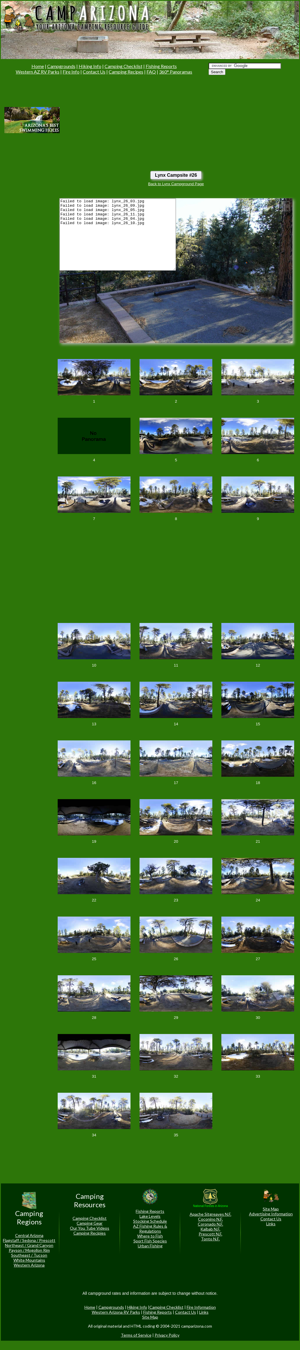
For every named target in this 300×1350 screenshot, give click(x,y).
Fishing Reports (161, 66)
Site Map (271, 1208)
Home (37, 66)
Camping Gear (90, 1223)
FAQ (151, 71)
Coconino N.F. (210, 1219)
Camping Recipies (89, 1233)
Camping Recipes (126, 71)
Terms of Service (136, 1335)
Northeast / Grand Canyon (29, 1245)
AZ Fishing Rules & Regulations (150, 1228)
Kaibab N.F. (210, 1228)
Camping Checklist (123, 66)
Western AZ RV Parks (37, 71)
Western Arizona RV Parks (116, 1312)
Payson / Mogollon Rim (29, 1250)
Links (271, 1223)
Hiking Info (90, 66)
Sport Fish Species (150, 1240)
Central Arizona (29, 1235)
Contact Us (94, 71)
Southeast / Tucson (29, 1255)
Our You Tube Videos (89, 1228)
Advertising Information (271, 1213)
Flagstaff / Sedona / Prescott (29, 1240)
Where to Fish (150, 1235)
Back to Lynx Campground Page (176, 184)
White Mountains (29, 1260)
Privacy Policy (167, 1335)
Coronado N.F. (210, 1224)
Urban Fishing (150, 1245)
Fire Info (71, 71)
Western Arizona (29, 1264)
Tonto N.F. (210, 1238)
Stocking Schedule (150, 1221)
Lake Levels (150, 1216)
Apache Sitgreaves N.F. (210, 1214)
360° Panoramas (175, 71)
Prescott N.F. (210, 1233)
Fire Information (201, 1307)
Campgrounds (61, 66)
